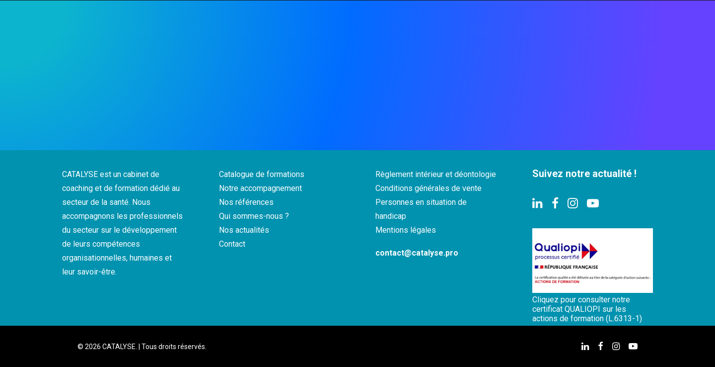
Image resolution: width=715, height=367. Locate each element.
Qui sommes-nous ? (254, 216)
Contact (232, 244)
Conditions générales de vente (428, 188)
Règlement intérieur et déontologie (435, 174)
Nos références (246, 202)
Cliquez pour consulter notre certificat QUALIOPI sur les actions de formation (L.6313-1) (587, 309)
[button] (537, 205)
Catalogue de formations (261, 174)
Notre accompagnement (260, 188)
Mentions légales (405, 230)
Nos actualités (244, 230)
